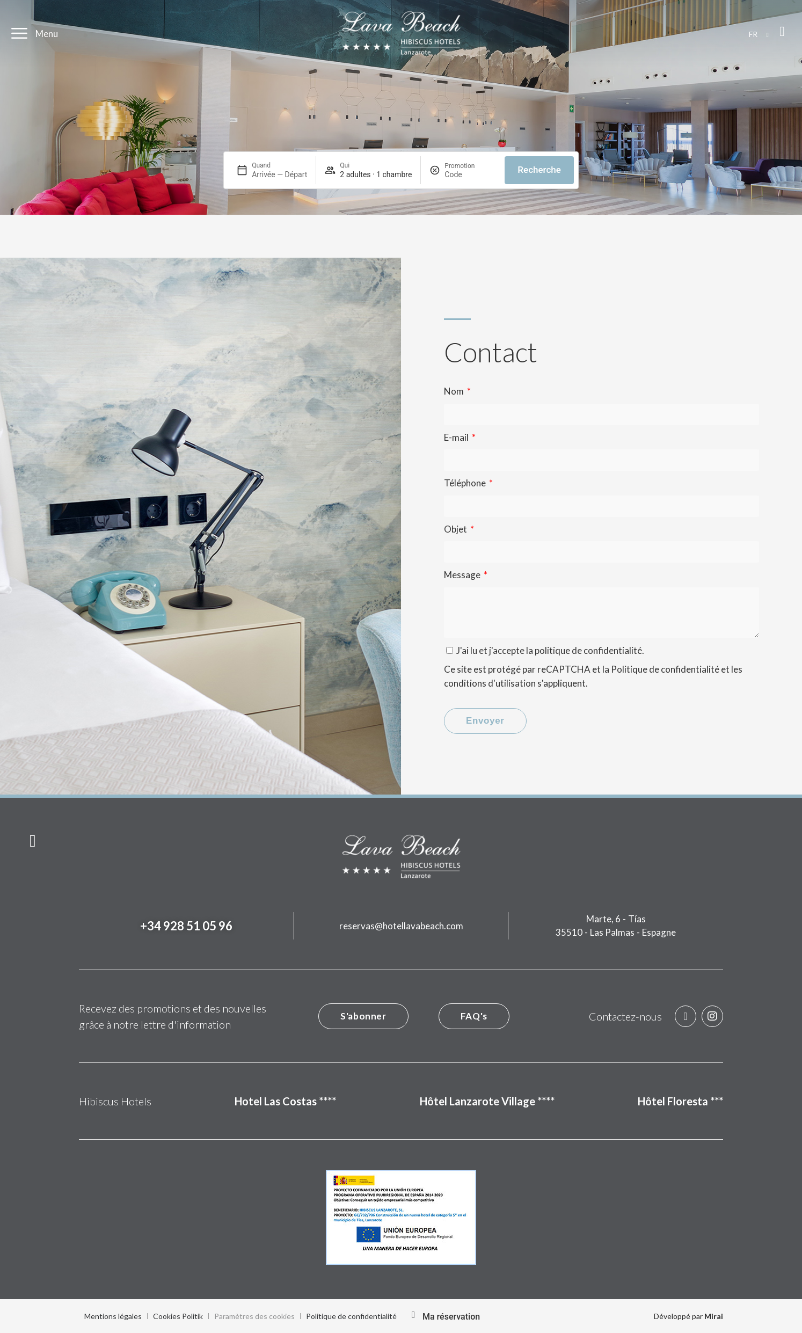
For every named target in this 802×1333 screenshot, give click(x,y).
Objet (456, 529)
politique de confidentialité (588, 650)
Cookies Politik (178, 1316)
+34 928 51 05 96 (186, 926)
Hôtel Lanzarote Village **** (487, 1101)
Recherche (539, 169)
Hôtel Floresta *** (680, 1101)
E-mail (457, 437)
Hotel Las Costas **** (285, 1101)
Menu (46, 33)
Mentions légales (113, 1316)
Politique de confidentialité (665, 669)
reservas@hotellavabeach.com (401, 925)
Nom (454, 391)
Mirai (713, 1316)
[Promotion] (470, 174)
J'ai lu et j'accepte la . (550, 650)
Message (463, 574)
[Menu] (19, 33)
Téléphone (465, 483)
